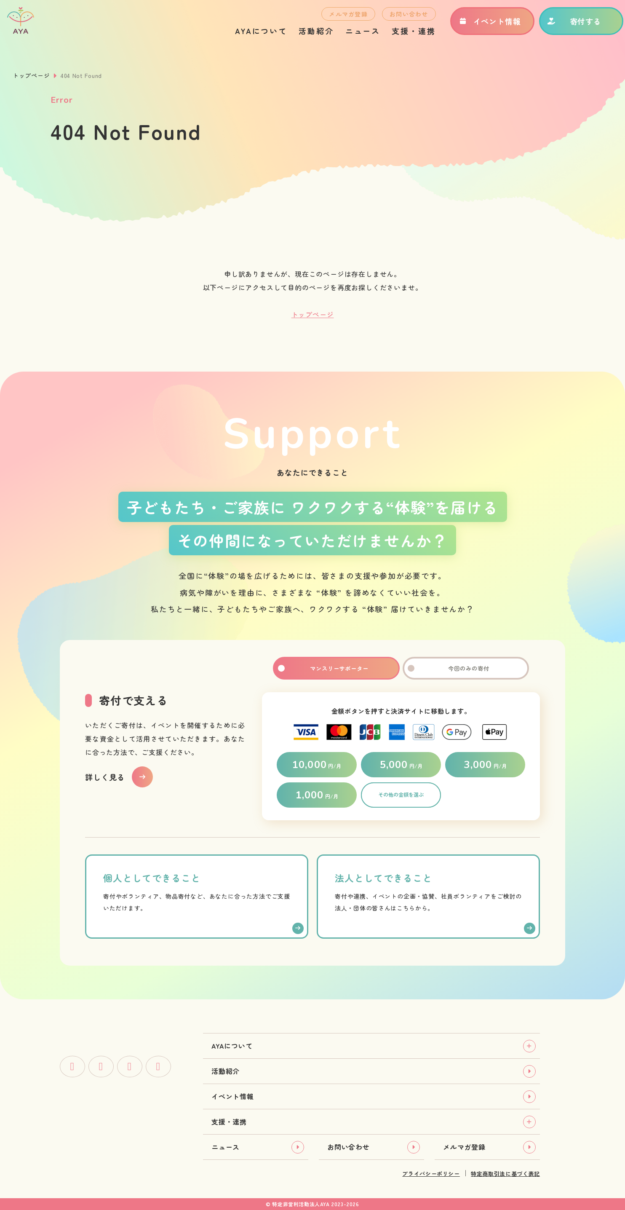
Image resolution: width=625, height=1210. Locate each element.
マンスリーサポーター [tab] (336, 668)
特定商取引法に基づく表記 (505, 1174)
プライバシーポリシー (431, 1174)
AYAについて (250, 36)
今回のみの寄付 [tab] (466, 668)
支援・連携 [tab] (229, 1121)
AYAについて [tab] (232, 1046)
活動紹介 (305, 36)
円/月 (316, 765)
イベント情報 (479, 26)
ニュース (352, 36)
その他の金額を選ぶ (400, 795)
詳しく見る (105, 776)
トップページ (31, 75)
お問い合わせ (398, 19)
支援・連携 (403, 36)
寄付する (564, 26)
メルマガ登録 (337, 19)
